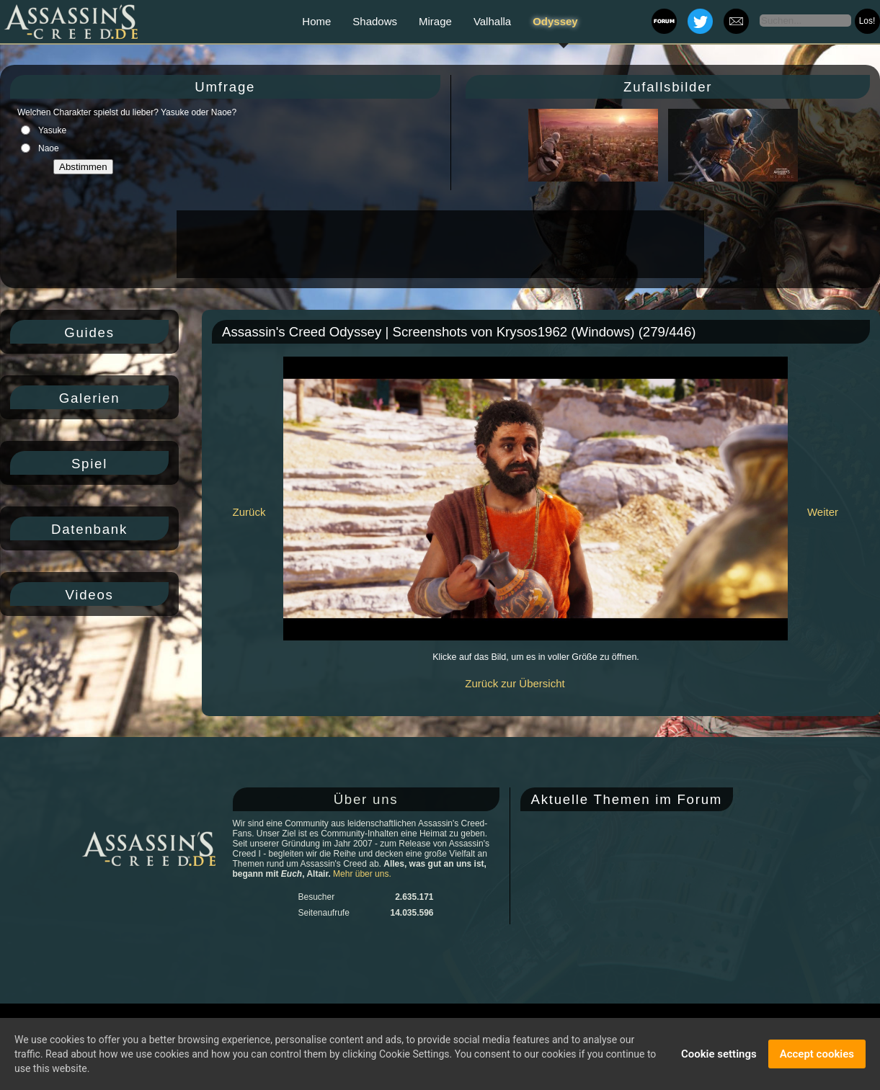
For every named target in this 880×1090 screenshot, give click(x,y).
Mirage (435, 21)
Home (316, 21)
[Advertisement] (439, 244)
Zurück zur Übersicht (514, 683)
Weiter (822, 512)
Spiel (89, 463)
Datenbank (89, 529)
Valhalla (492, 21)
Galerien (89, 398)
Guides (89, 332)
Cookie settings (719, 1055)
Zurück (249, 512)
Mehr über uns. (362, 874)
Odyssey (555, 21)
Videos (89, 594)
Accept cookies (817, 1055)
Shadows (374, 21)
